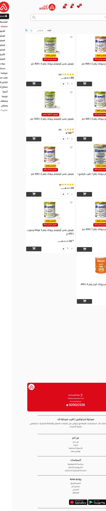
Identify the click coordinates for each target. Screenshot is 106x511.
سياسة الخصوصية (53, 464)
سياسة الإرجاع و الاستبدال (53, 471)
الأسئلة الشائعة (53, 449)
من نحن (53, 442)
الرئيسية (100, 25)
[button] (50, 7)
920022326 (53, 405)
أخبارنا (53, 445)
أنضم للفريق (53, 484)
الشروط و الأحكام (53, 468)
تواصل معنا (94, 505)
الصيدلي (53, 490)
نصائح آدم (53, 487)
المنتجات (88, 25)
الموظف (53, 493)
